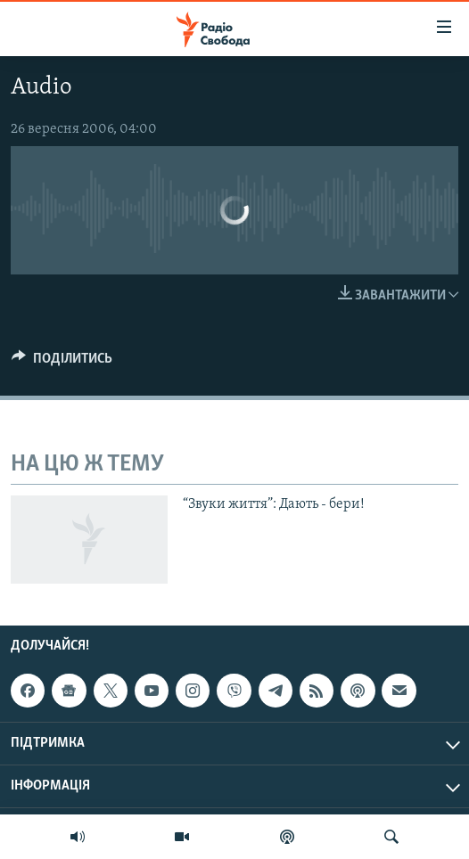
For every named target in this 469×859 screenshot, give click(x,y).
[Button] (62, 363)
